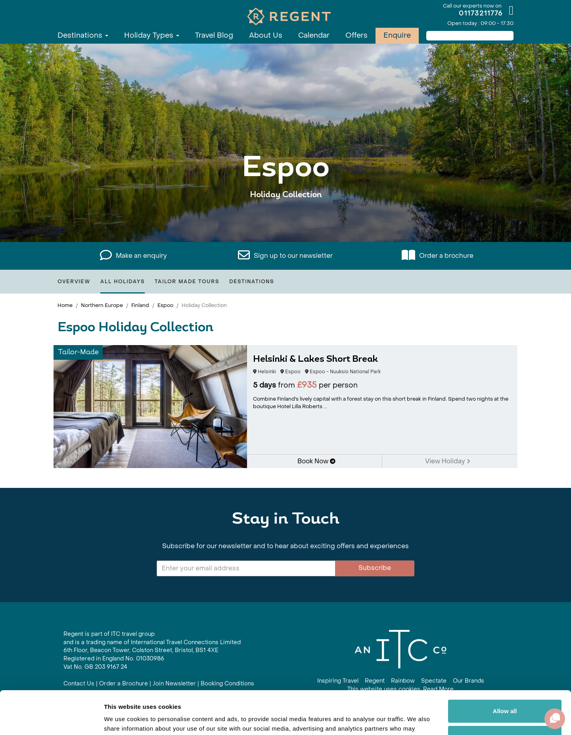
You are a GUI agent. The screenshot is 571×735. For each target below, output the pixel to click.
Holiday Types (151, 35)
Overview (73, 281)
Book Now (316, 461)
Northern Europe (102, 305)
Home (65, 305)
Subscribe (374, 568)
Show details (122, 719)
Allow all (505, 670)
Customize (505, 696)
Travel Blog (214, 35)
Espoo (165, 305)
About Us (265, 35)
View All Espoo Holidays (285, 219)
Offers (356, 35)
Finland (140, 305)
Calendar (314, 35)
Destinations (82, 35)
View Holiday (447, 461)
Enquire (397, 35)
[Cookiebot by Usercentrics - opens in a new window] (51, 719)
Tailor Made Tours (187, 281)
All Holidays (122, 281)
